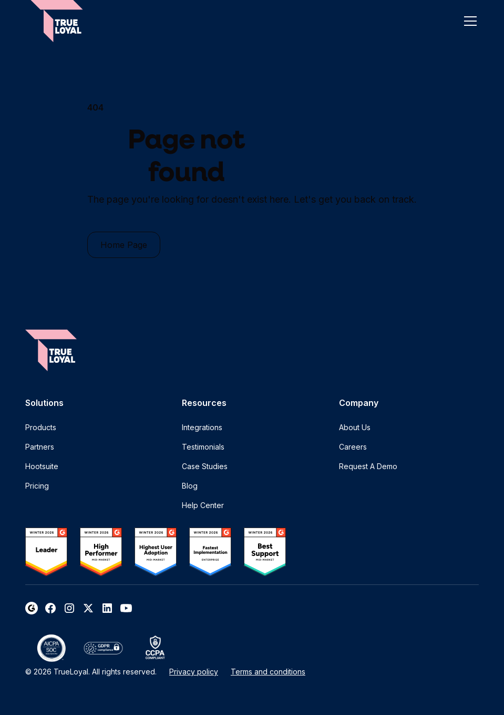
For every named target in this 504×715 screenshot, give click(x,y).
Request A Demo (368, 466)
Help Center (203, 505)
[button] (468, 21)
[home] (56, 21)
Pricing (37, 485)
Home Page (123, 245)
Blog (190, 485)
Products (40, 427)
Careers (353, 446)
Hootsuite (41, 466)
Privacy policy (193, 671)
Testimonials (203, 446)
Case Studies (205, 466)
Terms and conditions (268, 671)
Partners (39, 446)
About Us (355, 427)
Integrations (202, 427)
